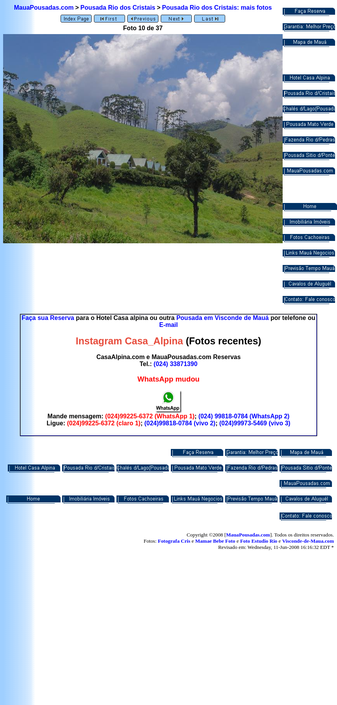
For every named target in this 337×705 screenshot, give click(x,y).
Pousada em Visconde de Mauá (222, 318)
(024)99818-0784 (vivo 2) (179, 423)
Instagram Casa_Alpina (129, 340)
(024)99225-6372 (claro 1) (103, 423)
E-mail (168, 325)
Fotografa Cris (174, 541)
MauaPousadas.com (44, 7)
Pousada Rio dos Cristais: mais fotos (217, 7)
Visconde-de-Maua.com (308, 541)
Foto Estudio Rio (258, 541)
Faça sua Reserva (48, 318)
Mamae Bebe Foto (215, 541)
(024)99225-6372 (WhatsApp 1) (150, 416)
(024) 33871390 (176, 364)
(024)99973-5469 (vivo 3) (254, 423)
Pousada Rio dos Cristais (117, 7)
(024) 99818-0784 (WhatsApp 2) (244, 416)
